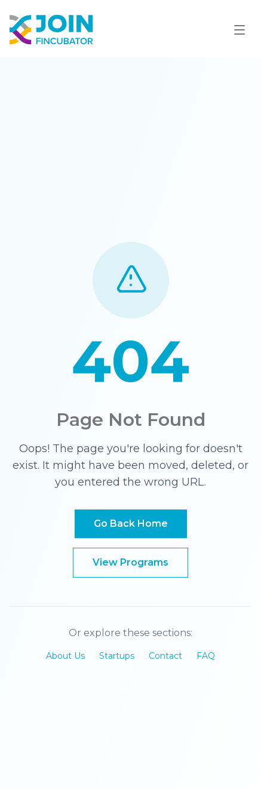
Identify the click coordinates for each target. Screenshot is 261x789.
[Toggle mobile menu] (239, 30)
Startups (116, 655)
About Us (65, 655)
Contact (165, 655)
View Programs (130, 562)
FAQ (205, 655)
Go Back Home (131, 523)
